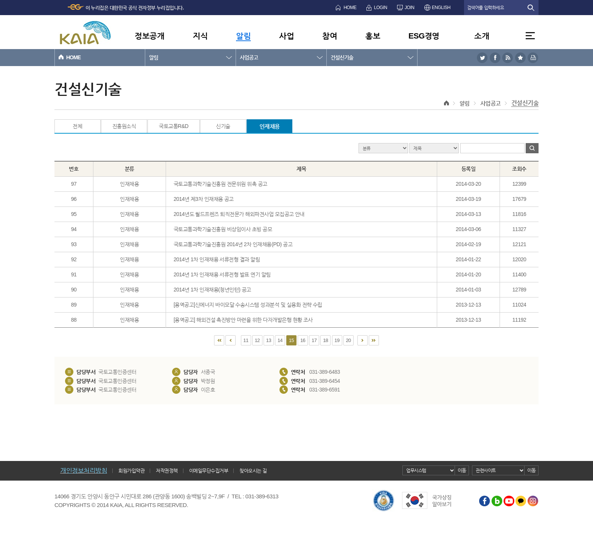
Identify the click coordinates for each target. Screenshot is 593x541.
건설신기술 (342, 57)
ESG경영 (423, 35)
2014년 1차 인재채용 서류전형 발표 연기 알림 (222, 274)
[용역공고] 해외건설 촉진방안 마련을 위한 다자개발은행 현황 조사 (243, 320)
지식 (200, 35)
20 (348, 340)
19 (336, 340)
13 (268, 340)
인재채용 (269, 126)
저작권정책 (167, 470)
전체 (77, 126)
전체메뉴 (530, 35)
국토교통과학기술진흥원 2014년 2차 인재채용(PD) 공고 (233, 244)
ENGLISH (441, 7)
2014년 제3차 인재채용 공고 (204, 199)
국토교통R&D (173, 126)
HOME (349, 7)
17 (314, 340)
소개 (481, 35)
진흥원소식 (124, 126)
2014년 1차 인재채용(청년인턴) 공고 (212, 290)
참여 (329, 35)
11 (245, 340)
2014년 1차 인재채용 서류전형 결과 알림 (217, 259)
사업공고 (249, 57)
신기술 (223, 126)
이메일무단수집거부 (208, 470)
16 (302, 340)
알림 (243, 35)
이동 (462, 470)
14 (280, 340)
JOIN (409, 7)
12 (257, 340)
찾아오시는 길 (253, 470)
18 (325, 340)
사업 (286, 35)
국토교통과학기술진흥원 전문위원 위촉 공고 (220, 184)
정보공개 (149, 35)
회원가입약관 (131, 470)
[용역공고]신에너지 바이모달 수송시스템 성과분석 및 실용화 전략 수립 (248, 305)
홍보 (372, 35)
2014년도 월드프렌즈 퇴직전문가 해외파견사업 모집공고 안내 (239, 214)
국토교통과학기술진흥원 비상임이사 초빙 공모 (223, 229)
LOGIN (380, 7)
